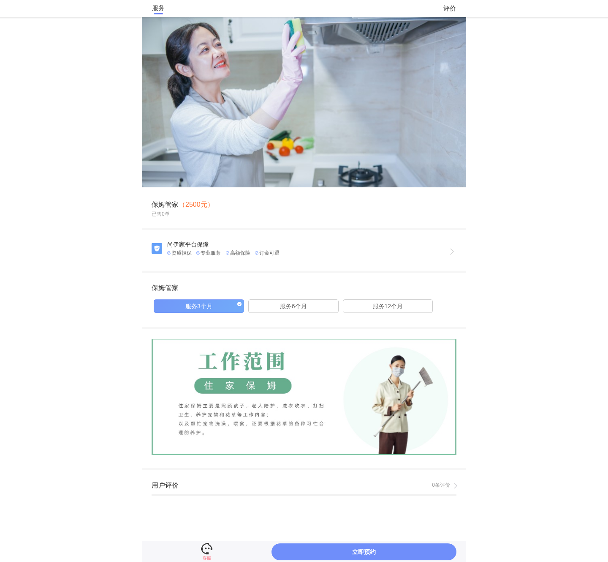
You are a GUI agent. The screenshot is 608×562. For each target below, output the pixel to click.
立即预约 (364, 551)
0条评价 (441, 485)
